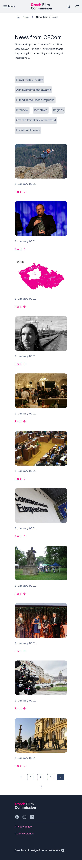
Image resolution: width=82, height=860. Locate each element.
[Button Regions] (58, 110)
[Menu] (9, 6)
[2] (40, 777)
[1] (21, 777)
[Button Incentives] (40, 110)
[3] (50, 777)
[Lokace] (26, 17)
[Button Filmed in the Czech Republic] (35, 100)
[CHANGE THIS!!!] (18, 17)
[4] (60, 777)
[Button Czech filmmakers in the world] (36, 120)
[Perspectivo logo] (25, 807)
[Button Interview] (22, 110)
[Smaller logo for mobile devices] (41, 8)
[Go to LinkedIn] (32, 817)
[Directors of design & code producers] (39, 850)
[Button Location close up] (28, 130)
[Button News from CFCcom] (29, 80)
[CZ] (77, 6)
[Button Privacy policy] (23, 826)
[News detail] (20, 192)
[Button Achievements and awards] (33, 90)
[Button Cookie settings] (24, 833)
